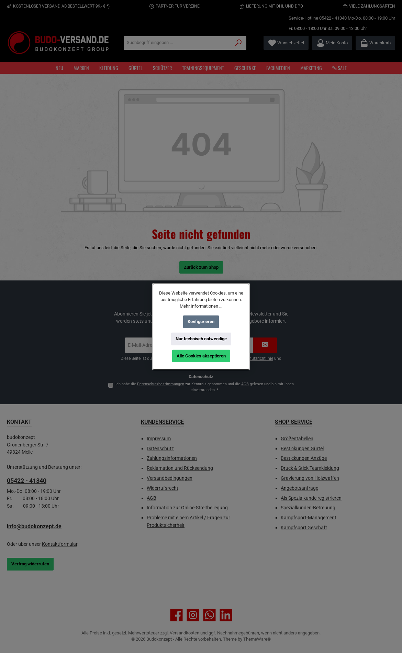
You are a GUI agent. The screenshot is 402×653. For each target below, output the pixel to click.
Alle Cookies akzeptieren (201, 355)
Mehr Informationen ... (201, 306)
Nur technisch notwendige (201, 338)
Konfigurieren (201, 321)
